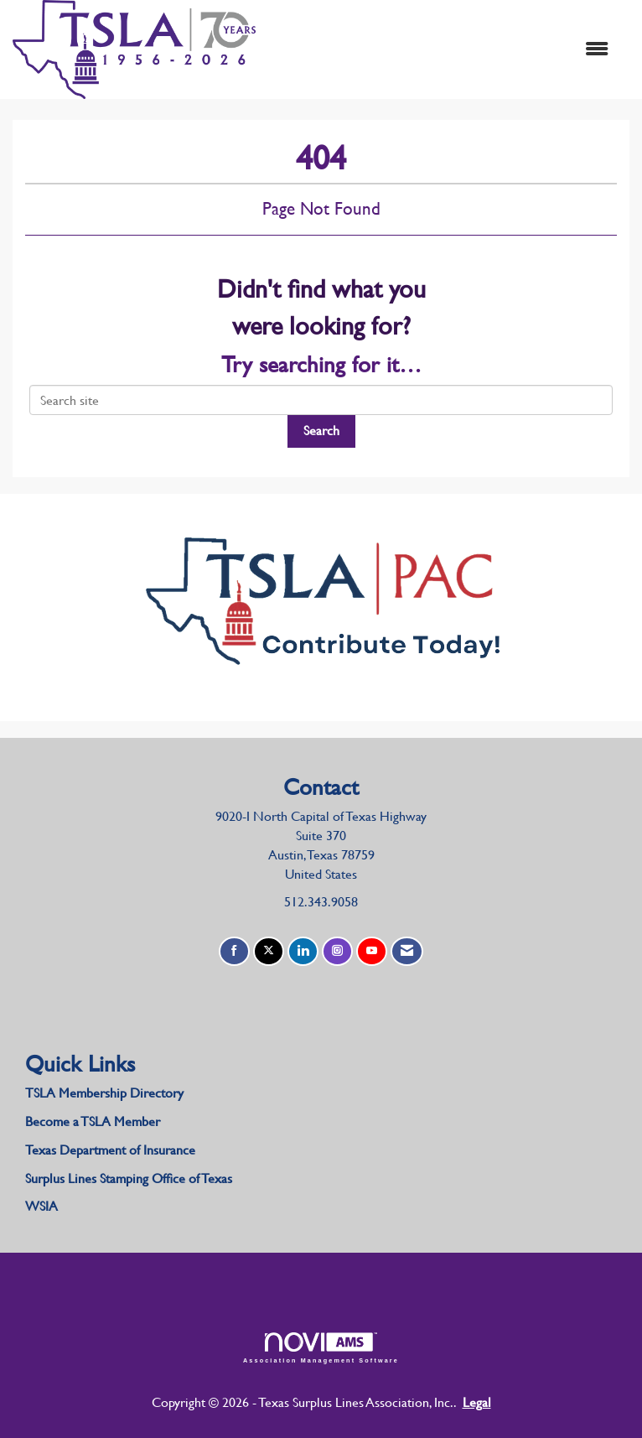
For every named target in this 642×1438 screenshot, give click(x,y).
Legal (477, 1402)
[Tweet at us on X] (268, 951)
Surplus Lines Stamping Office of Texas (128, 1178)
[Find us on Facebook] (234, 951)
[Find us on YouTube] (371, 951)
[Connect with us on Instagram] (337, 951)
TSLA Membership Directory (104, 1093)
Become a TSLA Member (92, 1121)
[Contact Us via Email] (407, 951)
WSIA (41, 1206)
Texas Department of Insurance (112, 1150)
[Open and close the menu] (440, 50)
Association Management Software (321, 1347)
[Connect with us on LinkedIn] (302, 951)
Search (321, 431)
